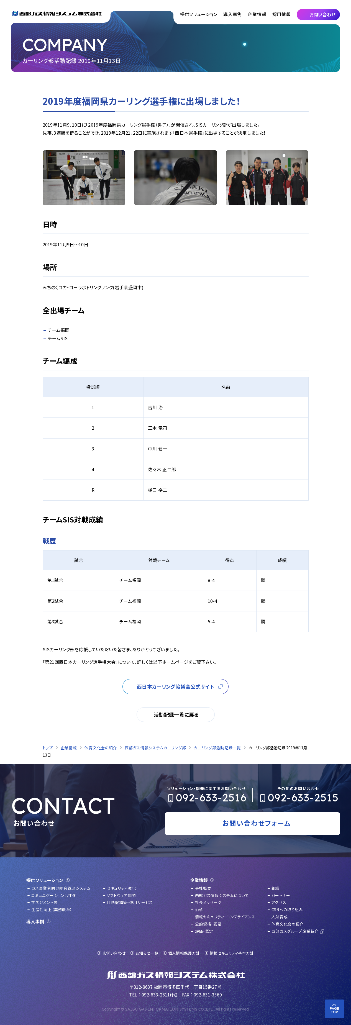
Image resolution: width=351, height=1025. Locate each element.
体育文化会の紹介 (287, 923)
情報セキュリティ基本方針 (232, 953)
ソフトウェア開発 (121, 895)
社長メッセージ (208, 902)
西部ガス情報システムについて (222, 895)
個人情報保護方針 (184, 953)
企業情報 (257, 14)
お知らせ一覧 (146, 953)
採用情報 (281, 14)
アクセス (278, 902)
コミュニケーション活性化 (53, 895)
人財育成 (279, 916)
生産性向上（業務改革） (51, 909)
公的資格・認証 (208, 923)
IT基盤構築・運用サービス (130, 902)
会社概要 (203, 888)
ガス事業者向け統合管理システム (61, 888)
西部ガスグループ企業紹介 (295, 931)
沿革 (199, 909)
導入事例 (232, 14)
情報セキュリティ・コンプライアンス (225, 916)
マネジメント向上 (46, 902)
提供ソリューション (198, 14)
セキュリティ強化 (121, 888)
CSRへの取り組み (287, 909)
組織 (275, 888)
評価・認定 (204, 931)
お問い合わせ (114, 953)
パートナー (281, 895)
